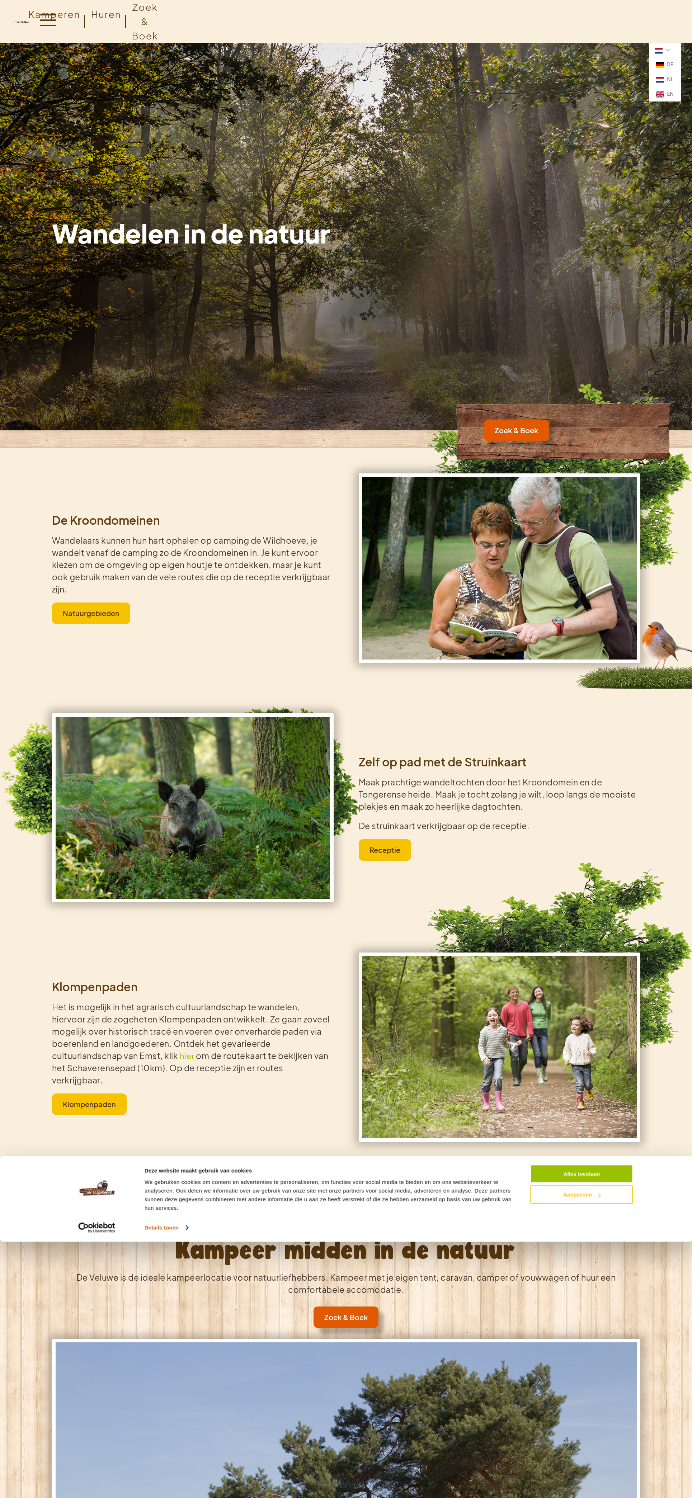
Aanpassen (582, 780)
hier (186, 1056)
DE (664, 65)
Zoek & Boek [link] (516, 430)
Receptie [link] (384, 849)
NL (664, 79)
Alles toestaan (582, 759)
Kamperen (54, 14)
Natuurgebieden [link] (91, 613)
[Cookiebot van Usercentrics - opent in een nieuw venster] (96, 813)
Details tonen (162, 813)
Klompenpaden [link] (89, 1104)
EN (664, 94)
